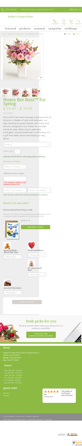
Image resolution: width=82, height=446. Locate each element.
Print (67, 34)
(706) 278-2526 (11, 9)
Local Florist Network (35, 364)
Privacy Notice (20, 364)
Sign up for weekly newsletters (41, 289)
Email (76, 34)
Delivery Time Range (49, 120)
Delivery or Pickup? (50, 106)
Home (4, 34)
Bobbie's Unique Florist (20, 16)
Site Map (49, 364)
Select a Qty (47, 94)
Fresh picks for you (41, 278)
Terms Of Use (8, 364)
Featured (10, 34)
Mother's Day (19, 34)
